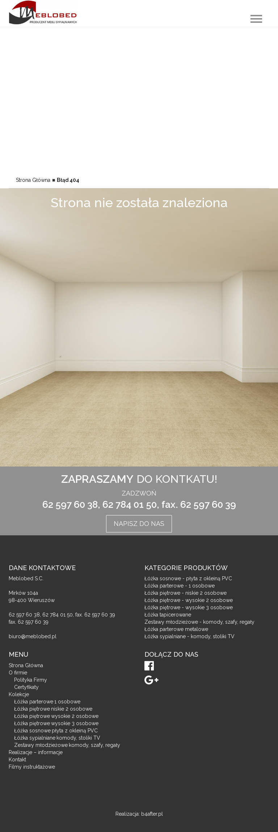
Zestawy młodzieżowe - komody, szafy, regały (199, 622)
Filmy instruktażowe (32, 767)
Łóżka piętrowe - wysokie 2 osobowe (188, 600)
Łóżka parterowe (47, 702)
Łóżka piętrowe (53, 709)
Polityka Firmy (30, 680)
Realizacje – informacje (36, 752)
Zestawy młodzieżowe (67, 745)
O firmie (18, 673)
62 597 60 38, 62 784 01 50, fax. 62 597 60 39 (139, 504)
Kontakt (17, 759)
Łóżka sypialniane (57, 738)
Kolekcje (19, 694)
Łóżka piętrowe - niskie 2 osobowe (185, 593)
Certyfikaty (26, 687)
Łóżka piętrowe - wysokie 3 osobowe (188, 607)
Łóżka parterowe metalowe (176, 629)
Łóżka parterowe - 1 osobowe (179, 586)
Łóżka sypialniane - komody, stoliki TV (189, 636)
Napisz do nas (139, 523)
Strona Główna (33, 180)
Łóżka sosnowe (56, 730)
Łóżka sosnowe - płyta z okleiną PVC (188, 578)
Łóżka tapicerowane (167, 615)
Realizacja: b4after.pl (139, 814)
